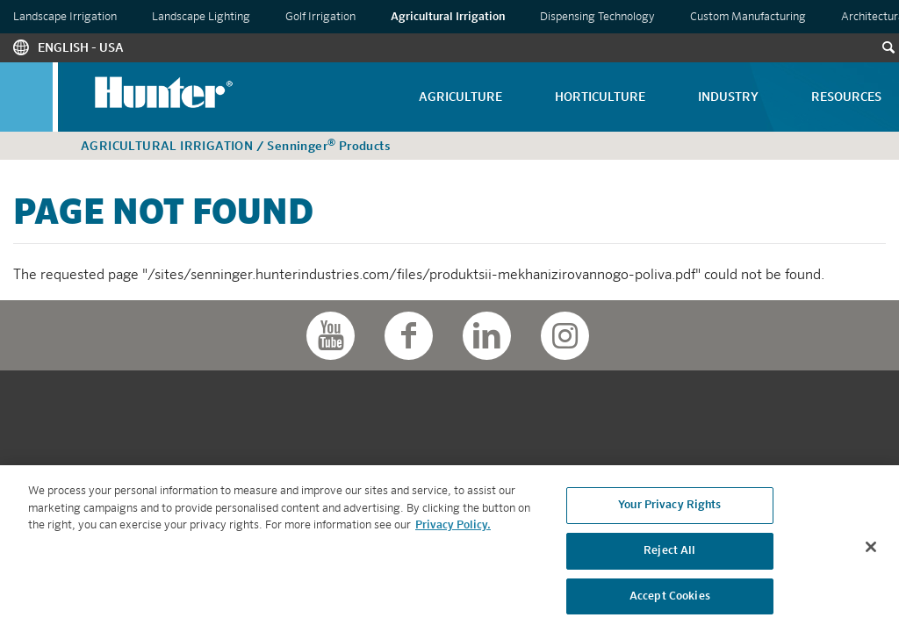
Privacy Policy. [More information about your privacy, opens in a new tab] (453, 528)
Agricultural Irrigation (448, 17)
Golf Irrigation (320, 17)
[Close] (871, 549)
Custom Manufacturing (748, 17)
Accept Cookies (669, 598)
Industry (728, 97)
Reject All (669, 553)
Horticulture (600, 97)
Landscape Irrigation (65, 17)
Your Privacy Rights (669, 508)
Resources (846, 97)
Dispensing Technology (597, 17)
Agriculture (460, 97)
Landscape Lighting (201, 17)
